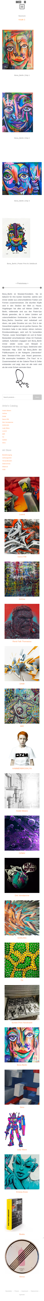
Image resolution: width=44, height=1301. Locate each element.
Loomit (4, 431)
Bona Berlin (22, 1065)
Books (22, 1234)
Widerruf (5, 467)
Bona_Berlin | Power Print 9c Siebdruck (22, 263)
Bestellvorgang (7, 455)
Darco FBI (5, 419)
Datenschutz (6, 464)
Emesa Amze (22, 1192)
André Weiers (6, 410)
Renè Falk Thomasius (22, 641)
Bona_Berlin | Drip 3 (22, 201)
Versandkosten (7, 461)
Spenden (22, 1294)
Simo (4, 443)
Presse (17, 1291)
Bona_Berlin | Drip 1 (22, 75)
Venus (22, 1277)
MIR (3, 434)
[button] (22, 6)
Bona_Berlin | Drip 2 (22, 138)
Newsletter (8, 1291)
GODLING (5, 425)
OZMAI (4, 440)
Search (37, 397)
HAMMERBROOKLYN (22, 768)
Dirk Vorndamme (7, 422)
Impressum (24, 1291)
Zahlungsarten (7, 458)
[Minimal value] (22, 288)
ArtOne (4, 413)
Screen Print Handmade (22, 1023)
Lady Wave (5, 428)
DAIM (4, 416)
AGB (3, 469)
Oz (3, 437)
